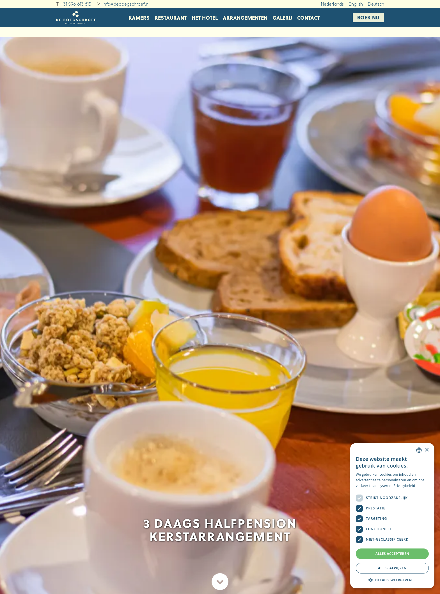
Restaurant (171, 17)
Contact (308, 17)
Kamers (139, 17)
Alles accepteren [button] (392, 553)
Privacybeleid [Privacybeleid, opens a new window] (404, 485)
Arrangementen (245, 17)
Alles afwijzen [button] (392, 568)
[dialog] (392, 515)
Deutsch (376, 4)
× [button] (427, 450)
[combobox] (419, 450)
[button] (392, 580)
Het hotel (205, 17)
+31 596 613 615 (76, 4)
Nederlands (332, 4)
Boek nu (368, 17)
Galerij (282, 17)
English (356, 4)
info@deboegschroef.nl (126, 4)
